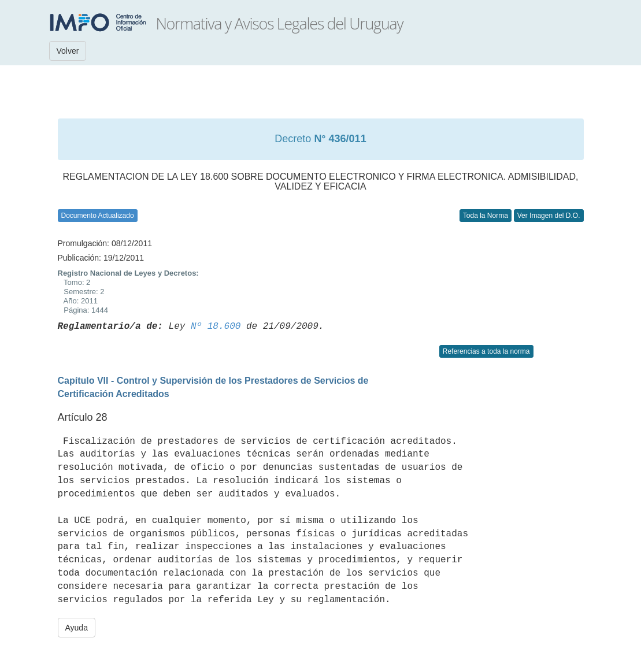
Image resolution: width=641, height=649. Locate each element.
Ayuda (76, 627)
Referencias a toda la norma (486, 351)
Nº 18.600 (215, 326)
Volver (68, 50)
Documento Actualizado (97, 216)
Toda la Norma (485, 216)
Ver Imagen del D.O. (548, 216)
